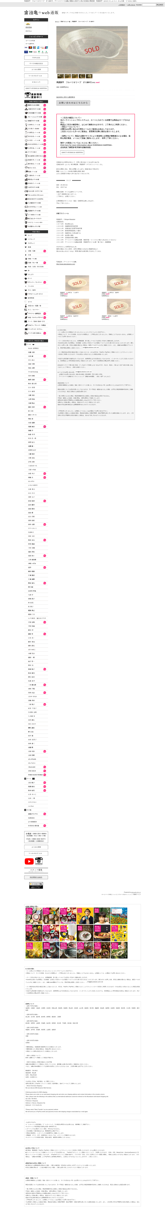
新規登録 (29, 27)
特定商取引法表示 (36, 877)
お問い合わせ (131, 5)
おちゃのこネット (136, 892)
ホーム (57, 21)
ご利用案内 (121, 5)
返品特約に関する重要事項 (65, 97)
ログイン (29, 31)
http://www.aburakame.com (65, 264)
